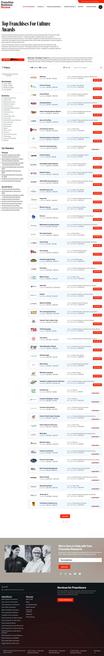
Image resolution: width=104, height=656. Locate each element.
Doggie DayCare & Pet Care (10, 643)
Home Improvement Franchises (12, 203)
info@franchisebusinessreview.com (13, 590)
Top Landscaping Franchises (11, 210)
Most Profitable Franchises (10, 610)
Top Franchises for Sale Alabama (12, 635)
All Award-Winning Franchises (11, 181)
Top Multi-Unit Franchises (10, 615)
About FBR (5, 586)
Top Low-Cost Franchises (10, 602)
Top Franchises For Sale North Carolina (11, 632)
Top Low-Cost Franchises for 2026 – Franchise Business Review (12, 163)
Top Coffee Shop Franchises (10, 640)
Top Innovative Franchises (10, 612)
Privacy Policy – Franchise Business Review (57, 651)
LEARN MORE (96, 149)
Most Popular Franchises (10, 599)
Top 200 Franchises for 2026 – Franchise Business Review (11, 155)
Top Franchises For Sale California (12, 628)
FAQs (27, 602)
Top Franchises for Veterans (11, 604)
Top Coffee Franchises (9, 607)
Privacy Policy (30, 617)
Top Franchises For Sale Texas (11, 620)
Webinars (29, 614)
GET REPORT (97, 80)
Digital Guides (30, 607)
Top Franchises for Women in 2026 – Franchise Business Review (13, 196)
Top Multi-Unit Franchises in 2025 (12, 179)
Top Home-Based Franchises (11, 189)
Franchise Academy (29, 610)
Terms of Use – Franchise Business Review (36, 651)
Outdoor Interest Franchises (11, 199)
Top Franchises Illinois (9, 623)
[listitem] (32, 42)
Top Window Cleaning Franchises (12, 208)
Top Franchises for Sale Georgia (12, 618)
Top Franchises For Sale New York (12, 625)
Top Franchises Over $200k (10, 638)
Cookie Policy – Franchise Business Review (78, 651)
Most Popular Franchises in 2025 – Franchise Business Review (13, 159)
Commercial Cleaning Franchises (12, 201)
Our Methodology (31, 604)
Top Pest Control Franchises (11, 205)
